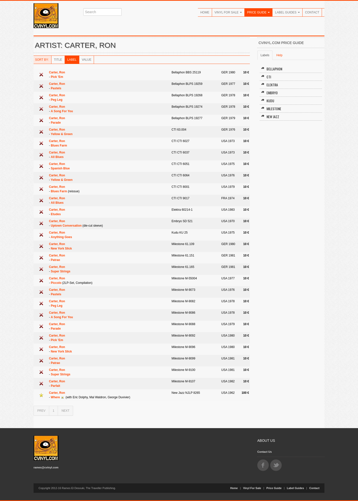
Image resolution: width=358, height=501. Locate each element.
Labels (265, 55)
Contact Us (264, 451)
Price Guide (258, 12)
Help (279, 55)
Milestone (271, 108)
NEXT (65, 410)
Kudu (267, 100)
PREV (41, 410)
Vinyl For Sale (228, 12)
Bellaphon (271, 68)
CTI (266, 76)
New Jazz (270, 116)
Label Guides (287, 12)
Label (72, 59)
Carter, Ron (57, 72)
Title (58, 59)
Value (86, 59)
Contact (312, 12)
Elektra (269, 84)
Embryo (269, 92)
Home (204, 12)
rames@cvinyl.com (46, 467)
